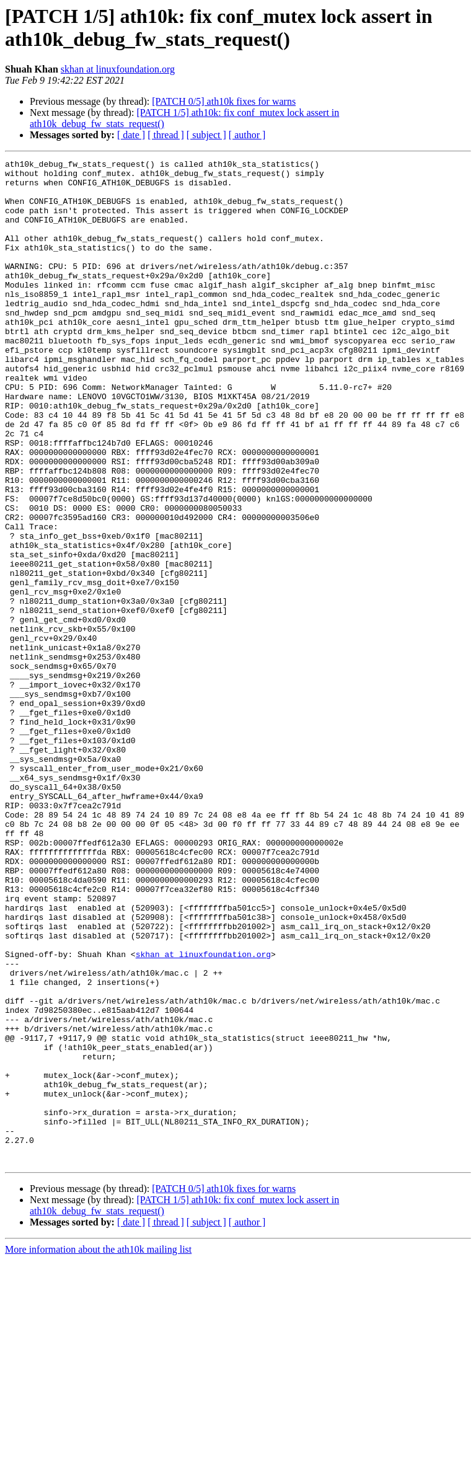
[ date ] (131, 135)
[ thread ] (166, 135)
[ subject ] (206, 135)
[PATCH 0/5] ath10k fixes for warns (224, 101)
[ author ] (247, 135)
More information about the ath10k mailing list (98, 1450)
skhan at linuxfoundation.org (118, 69)
